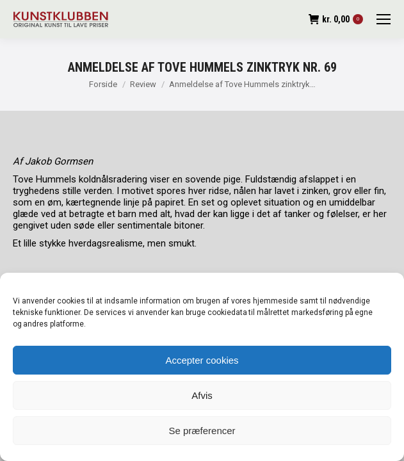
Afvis (202, 395)
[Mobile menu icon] (383, 19)
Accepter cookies (201, 360)
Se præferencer (201, 430)
